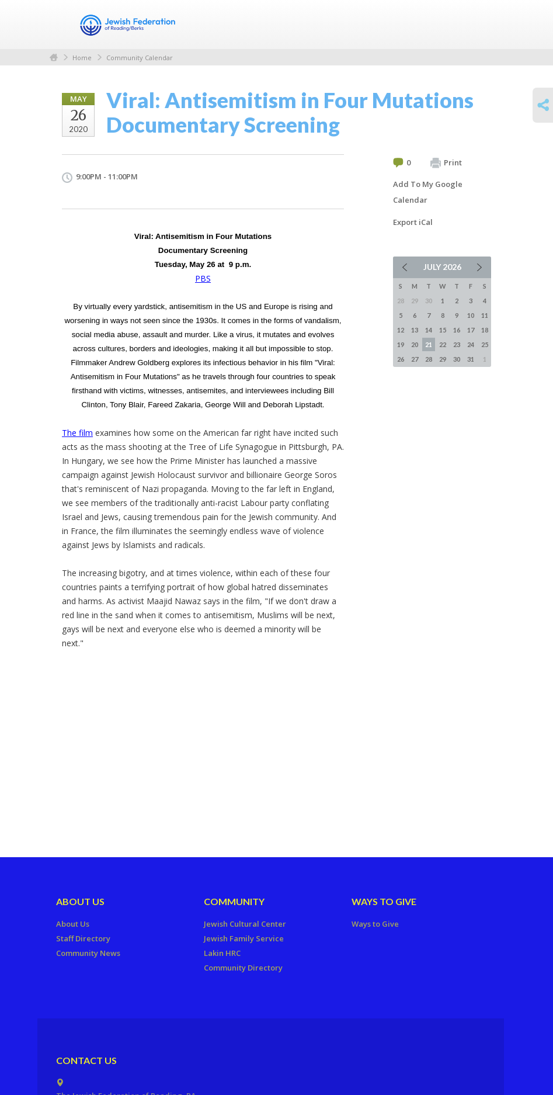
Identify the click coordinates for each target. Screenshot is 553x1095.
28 (428, 359)
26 (400, 359)
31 (470, 359)
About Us (80, 901)
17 (470, 330)
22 (442, 344)
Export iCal (413, 222)
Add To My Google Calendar (427, 192)
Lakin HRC (222, 953)
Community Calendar (139, 57)
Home (54, 57)
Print (446, 163)
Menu (477, 24)
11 (484, 315)
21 (428, 344)
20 (414, 344)
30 (456, 359)
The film (77, 432)
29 (442, 359)
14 (428, 330)
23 (456, 344)
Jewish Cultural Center (245, 924)
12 (400, 330)
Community (234, 901)
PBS (203, 278)
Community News (88, 953)
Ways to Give (384, 901)
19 (400, 344)
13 (414, 330)
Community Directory (243, 967)
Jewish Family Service (244, 938)
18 (484, 330)
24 (470, 344)
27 (414, 359)
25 (484, 344)
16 (456, 330)
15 (442, 330)
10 (470, 315)
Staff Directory (83, 938)
